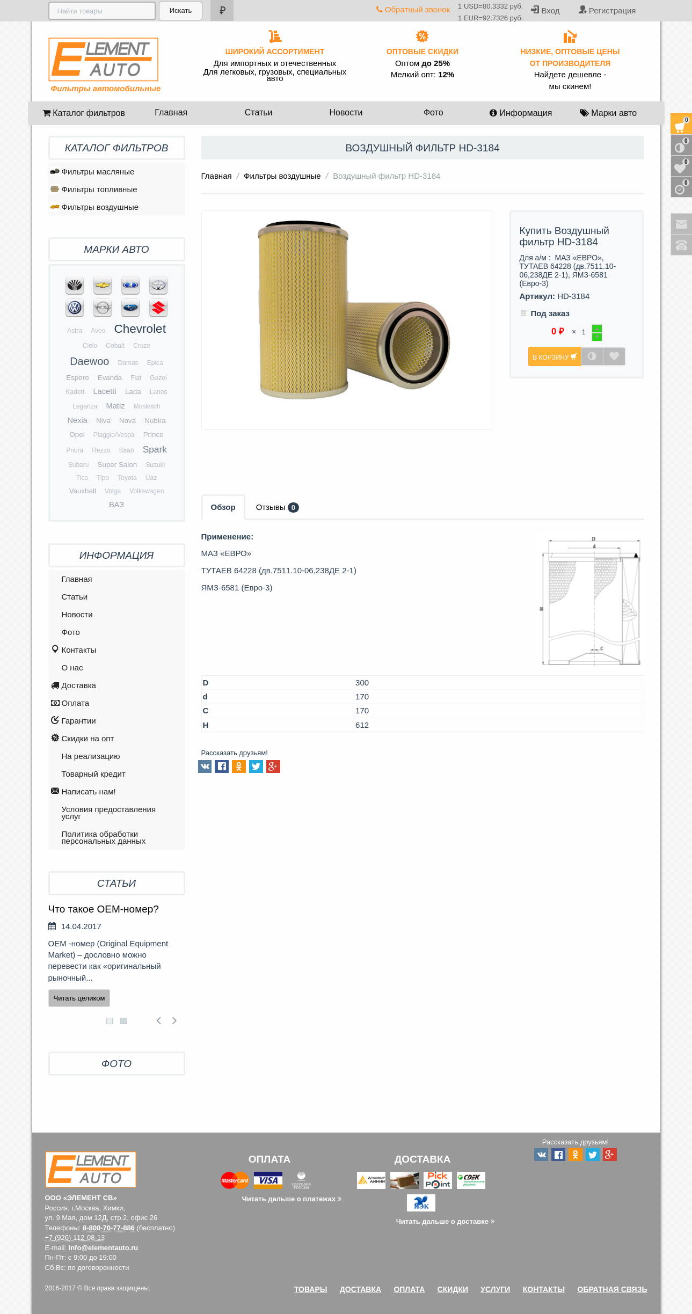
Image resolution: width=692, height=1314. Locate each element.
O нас (72, 667)
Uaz (151, 477)
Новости (345, 112)
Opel (76, 434)
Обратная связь (612, 1289)
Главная (171, 112)
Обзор (223, 507)
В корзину (555, 357)
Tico (82, 477)
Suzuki (155, 465)
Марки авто (608, 113)
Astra (74, 330)
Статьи (259, 112)
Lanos (158, 392)
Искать (180, 10)
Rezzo (101, 450)
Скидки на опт (82, 739)
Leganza (84, 406)
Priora (74, 450)
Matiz (115, 406)
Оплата (70, 703)
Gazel (158, 378)
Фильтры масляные (92, 171)
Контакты (74, 650)
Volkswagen (146, 491)
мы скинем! (570, 86)
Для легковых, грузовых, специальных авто (275, 75)
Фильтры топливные (93, 189)
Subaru (78, 465)
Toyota (127, 477)
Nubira (154, 421)
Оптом (422, 63)
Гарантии (73, 721)
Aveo (98, 330)
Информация (521, 113)
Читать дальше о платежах (291, 1199)
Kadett (75, 392)
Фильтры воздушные (282, 175)
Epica (155, 363)
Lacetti (104, 391)
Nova (127, 421)
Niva (103, 421)
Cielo (90, 345)
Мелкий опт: (422, 74)
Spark (155, 449)
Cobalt (115, 345)
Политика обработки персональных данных (104, 837)
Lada (133, 392)
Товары (310, 1289)
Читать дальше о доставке (445, 1221)
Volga (113, 491)
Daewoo (89, 361)
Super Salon (117, 465)
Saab (126, 450)
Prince (153, 434)
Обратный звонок (413, 9)
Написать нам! (83, 792)
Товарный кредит (94, 773)
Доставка (73, 686)
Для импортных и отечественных (275, 63)
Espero (77, 378)
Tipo (103, 477)
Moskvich (147, 406)
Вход (545, 10)
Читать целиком (79, 998)
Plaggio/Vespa (114, 435)
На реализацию (91, 756)
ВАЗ (116, 504)
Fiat (135, 378)
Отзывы (277, 507)
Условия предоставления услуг (109, 813)
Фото (433, 112)
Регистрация (607, 10)
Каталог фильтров (83, 113)
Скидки (453, 1289)
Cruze (141, 345)
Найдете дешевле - (570, 74)
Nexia (77, 420)
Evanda (110, 378)
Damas (128, 363)
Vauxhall (82, 491)
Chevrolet (140, 328)
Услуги (495, 1289)
